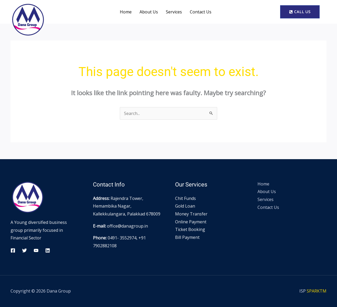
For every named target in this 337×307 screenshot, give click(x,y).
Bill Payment (187, 237)
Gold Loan (185, 206)
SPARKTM (316, 291)
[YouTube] (36, 250)
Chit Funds (185, 198)
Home (126, 12)
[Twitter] (24, 250)
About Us (149, 12)
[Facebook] (13, 250)
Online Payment (190, 222)
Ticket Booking (190, 229)
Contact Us (200, 12)
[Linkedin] (47, 250)
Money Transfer (191, 214)
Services (174, 12)
